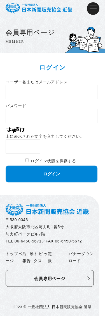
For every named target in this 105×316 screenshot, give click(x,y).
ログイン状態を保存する (53, 161)
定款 (50, 257)
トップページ (14, 257)
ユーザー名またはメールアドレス (36, 82)
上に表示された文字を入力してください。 (45, 136)
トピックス (41, 257)
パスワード (16, 106)
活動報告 (28, 257)
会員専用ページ (49, 278)
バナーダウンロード (81, 257)
